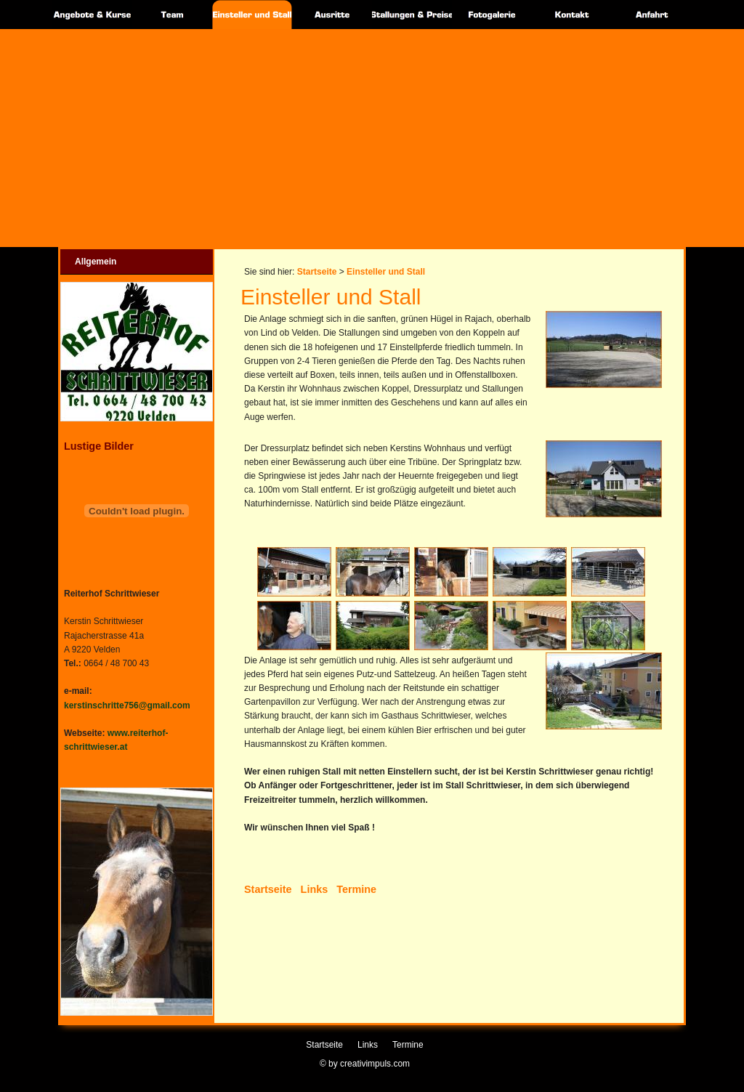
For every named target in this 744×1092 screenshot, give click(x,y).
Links (314, 889)
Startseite (317, 272)
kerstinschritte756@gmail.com (127, 705)
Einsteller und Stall (386, 272)
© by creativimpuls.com (365, 1064)
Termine (356, 889)
